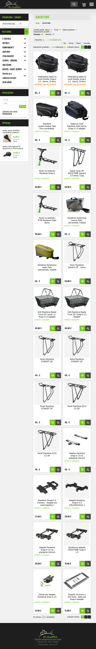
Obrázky (37, 34)
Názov (47, 30)
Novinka (87, 43)
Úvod (37, 23)
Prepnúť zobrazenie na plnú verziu (48, 639)
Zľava (78, 43)
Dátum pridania (68, 30)
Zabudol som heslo (9, 111)
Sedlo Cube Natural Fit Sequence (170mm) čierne (12, 147)
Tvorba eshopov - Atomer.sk (48, 644)
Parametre (39, 40)
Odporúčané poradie (42, 32)
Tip (64, 43)
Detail (15, 141)
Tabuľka (48, 34)
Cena (56, 30)
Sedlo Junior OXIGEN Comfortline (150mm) (11, 131)
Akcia (71, 43)
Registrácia (7, 114)
